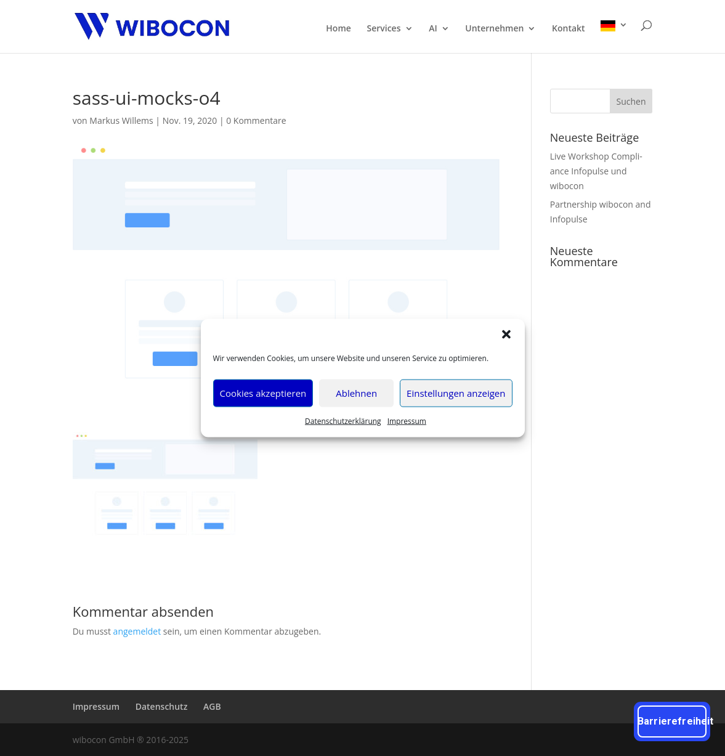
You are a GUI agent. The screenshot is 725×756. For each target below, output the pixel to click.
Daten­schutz (162, 706)
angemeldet (137, 631)
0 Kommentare (256, 120)
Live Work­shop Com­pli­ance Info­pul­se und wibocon (596, 171)
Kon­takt (568, 29)
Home (338, 29)
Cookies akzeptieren (263, 393)
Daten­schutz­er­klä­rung (343, 420)
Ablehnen (356, 393)
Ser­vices (383, 29)
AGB (212, 706)
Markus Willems (121, 120)
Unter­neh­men (494, 29)
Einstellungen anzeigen (456, 393)
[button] (506, 334)
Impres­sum (406, 420)
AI (433, 29)
